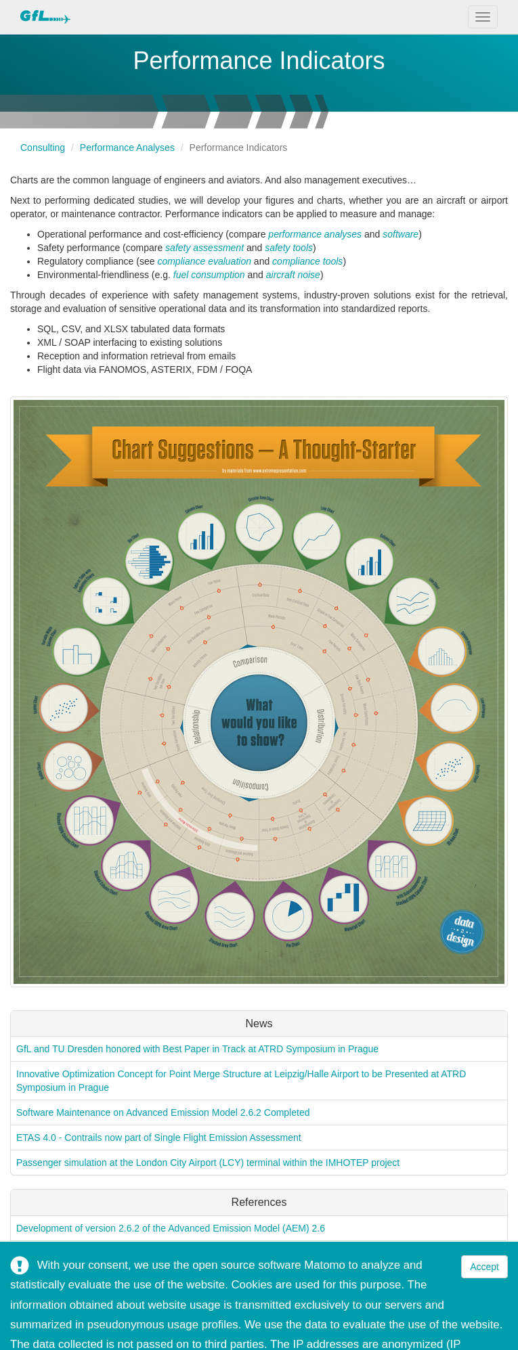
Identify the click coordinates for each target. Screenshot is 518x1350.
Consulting (42, 147)
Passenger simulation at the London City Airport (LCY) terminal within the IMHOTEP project (208, 1162)
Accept (484, 1266)
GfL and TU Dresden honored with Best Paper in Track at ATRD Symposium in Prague (197, 1048)
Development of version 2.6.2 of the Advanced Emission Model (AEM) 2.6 (170, 1228)
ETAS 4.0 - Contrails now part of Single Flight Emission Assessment (158, 1137)
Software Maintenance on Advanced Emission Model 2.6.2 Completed (162, 1112)
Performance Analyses (127, 147)
